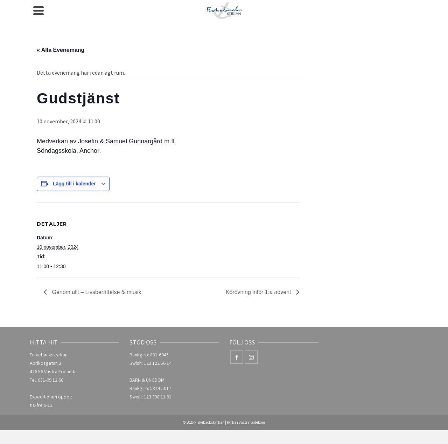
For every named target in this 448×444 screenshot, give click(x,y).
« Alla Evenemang (60, 50)
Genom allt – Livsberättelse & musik (95, 292)
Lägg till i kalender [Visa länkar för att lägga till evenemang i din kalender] (74, 183)
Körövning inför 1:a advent (259, 292)
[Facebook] (236, 357)
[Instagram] (251, 357)
